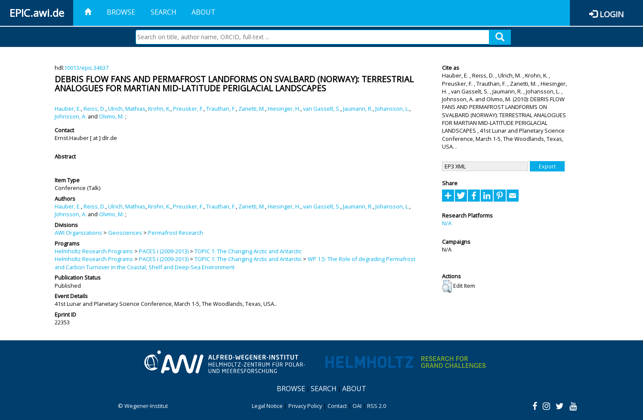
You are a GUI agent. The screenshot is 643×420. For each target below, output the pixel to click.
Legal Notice (267, 406)
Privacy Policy (305, 406)
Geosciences (125, 232)
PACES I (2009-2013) (164, 251)
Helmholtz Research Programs (94, 251)
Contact (337, 406)
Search (163, 12)
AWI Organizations (78, 232)
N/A (446, 223)
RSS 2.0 (376, 406)
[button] (447, 286)
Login (612, 14)
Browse (121, 12)
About (204, 12)
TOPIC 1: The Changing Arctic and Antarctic (248, 251)
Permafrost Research (175, 232)
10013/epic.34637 (86, 68)
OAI (357, 406)
